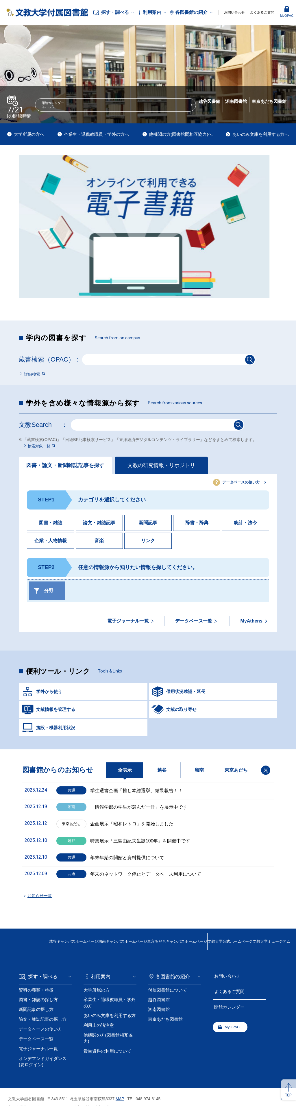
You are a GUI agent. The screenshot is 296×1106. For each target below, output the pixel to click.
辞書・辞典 (196, 524)
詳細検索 (32, 374)
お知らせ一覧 (42, 870)
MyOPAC (167, 1000)
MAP (120, 1069)
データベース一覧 (193, 622)
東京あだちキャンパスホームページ (151, 914)
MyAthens (251, 622)
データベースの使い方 (235, 483)
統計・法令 (245, 524)
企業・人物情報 (50, 542)
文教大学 (214, 914)
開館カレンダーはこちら (86, 109)
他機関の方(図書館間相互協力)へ (180, 134)
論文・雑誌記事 (99, 524)
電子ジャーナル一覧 (128, 622)
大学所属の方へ (29, 134)
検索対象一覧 (40, 447)
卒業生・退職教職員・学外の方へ (96, 134)
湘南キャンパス (89, 914)
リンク (148, 542)
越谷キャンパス (30, 914)
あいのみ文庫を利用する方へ (260, 134)
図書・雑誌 (50, 524)
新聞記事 (148, 524)
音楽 (99, 542)
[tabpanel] (148, 226)
